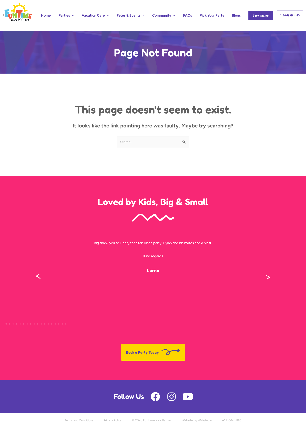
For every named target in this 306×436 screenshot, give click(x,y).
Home (78, 10)
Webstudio (205, 411)
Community (176, 10)
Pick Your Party (218, 10)
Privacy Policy (112, 411)
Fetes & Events (148, 10)
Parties (92, 10)
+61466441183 (233, 411)
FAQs (198, 10)
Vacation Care (116, 10)
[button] (38, 267)
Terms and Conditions (77, 411)
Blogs (238, 10)
